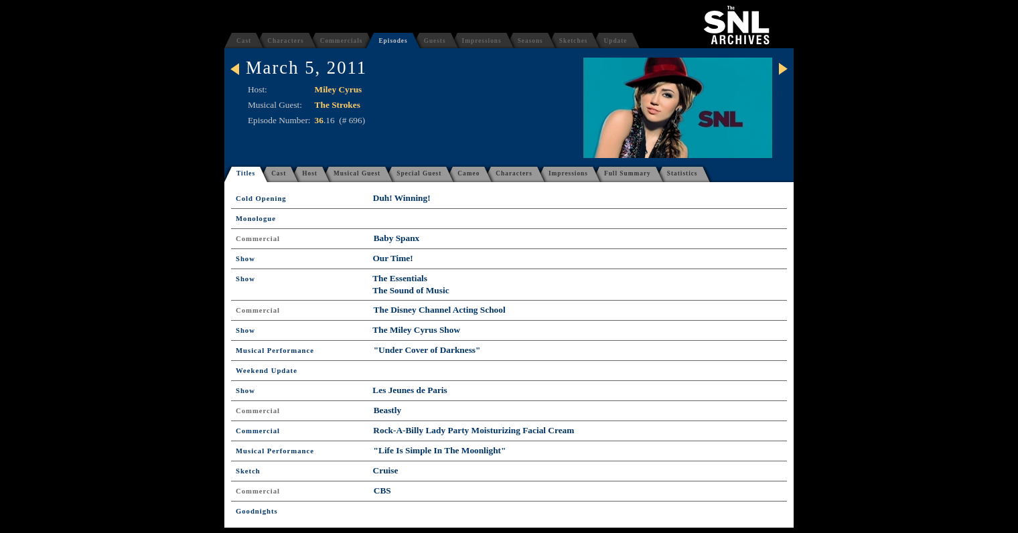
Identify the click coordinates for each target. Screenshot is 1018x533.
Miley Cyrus (338, 89)
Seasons (530, 40)
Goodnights (257, 511)
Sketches (573, 40)
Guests (435, 40)
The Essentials (399, 278)
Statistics (682, 173)
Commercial (258, 238)
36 (319, 120)
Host (309, 173)
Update (615, 40)
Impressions (482, 40)
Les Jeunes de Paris (409, 390)
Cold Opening (261, 198)
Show (245, 258)
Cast (243, 40)
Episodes (392, 40)
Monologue (256, 218)
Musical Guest (357, 173)
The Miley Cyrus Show (416, 330)
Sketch (248, 471)
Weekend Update (266, 370)
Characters (285, 40)
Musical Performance (275, 350)
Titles (245, 173)
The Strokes (337, 105)
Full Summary (627, 173)
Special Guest (418, 173)
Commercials (341, 40)
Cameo (468, 173)
